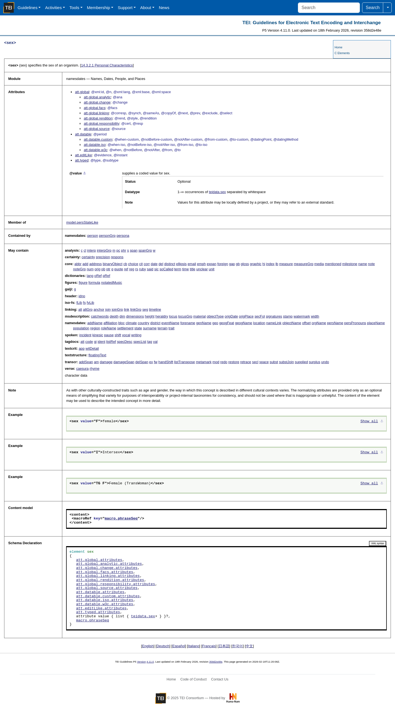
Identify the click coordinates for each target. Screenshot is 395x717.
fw (155, 362)
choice (133, 264)
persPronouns (355, 323)
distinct (169, 264)
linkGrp (136, 309)
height (149, 316)
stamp (288, 316)
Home (338, 47)
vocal (126, 335)
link (126, 309)
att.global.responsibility (101, 123)
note (371, 264)
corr (147, 264)
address (95, 264)
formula (94, 282)
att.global (82, 92)
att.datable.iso (95, 145)
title (192, 269)
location (259, 323)
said (150, 269)
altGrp (88, 309)
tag (149, 342)
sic (156, 269)
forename (187, 323)
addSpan (86, 362)
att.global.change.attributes (106, 568)
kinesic (97, 335)
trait (171, 328)
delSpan (141, 362)
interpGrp (104, 250)
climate (131, 323)
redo (223, 362)
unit (212, 269)
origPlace (246, 316)
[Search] (329, 7)
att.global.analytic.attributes (109, 564)
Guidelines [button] (28, 7)
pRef (106, 276)
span (133, 250)
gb (238, 264)
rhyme (95, 368)
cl (85, 250)
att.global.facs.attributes (104, 572)
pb (103, 269)
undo (325, 362)
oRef (98, 276)
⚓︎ (84, 173)
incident (85, 335)
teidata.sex (217, 192)
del (161, 264)
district (155, 323)
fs (84, 303)
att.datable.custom (98, 139)
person (92, 236)
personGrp (107, 236)
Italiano (193, 646)
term (177, 269)
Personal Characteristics (107, 65)
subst (274, 362)
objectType (215, 316)
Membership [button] (98, 7)
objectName (292, 323)
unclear (202, 269)
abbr (77, 264)
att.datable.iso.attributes (104, 600)
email (192, 264)
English (148, 646)
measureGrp (303, 264)
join (108, 309)
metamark (203, 362)
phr (123, 250)
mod (216, 362)
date (154, 264)
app (81, 348)
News (164, 7)
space (264, 362)
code (89, 342)
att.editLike (83, 155)
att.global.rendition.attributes (110, 580)
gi (95, 342)
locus (173, 316)
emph (201, 264)
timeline (155, 309)
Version (141, 661)
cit (141, 264)
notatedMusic (111, 282)
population (81, 328)
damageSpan (124, 362)
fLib (79, 303)
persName (335, 323)
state (138, 328)
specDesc (124, 342)
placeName (376, 323)
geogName (243, 323)
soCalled (166, 269)
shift (118, 335)
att (82, 342)
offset (306, 323)
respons (117, 257)
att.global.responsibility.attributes (115, 584)
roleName (108, 328)
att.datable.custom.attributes (108, 596)
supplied (301, 362)
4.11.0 (150, 661)
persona (123, 236)
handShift (165, 362)
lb (276, 264)
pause (109, 335)
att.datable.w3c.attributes (104, 604)
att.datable (83, 134)
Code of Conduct (193, 679)
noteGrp (79, 269)
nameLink (273, 323)
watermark (302, 316)
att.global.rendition (98, 118)
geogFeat (226, 323)
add (85, 264)
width (315, 316)
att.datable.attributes (100, 592)
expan (211, 264)
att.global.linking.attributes (108, 576)
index (270, 264)
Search (373, 7)
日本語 (224, 646)
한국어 (237, 646)
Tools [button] (74, 7)
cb (125, 264)
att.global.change (97, 102)
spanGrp (145, 250)
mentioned (333, 264)
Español (178, 646)
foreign (222, 264)
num (90, 269)
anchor (99, 309)
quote (118, 269)
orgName (319, 323)
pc (118, 250)
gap (232, 264)
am (96, 362)
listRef (111, 342)
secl (255, 362)
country (143, 323)
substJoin (286, 362)
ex (151, 362)
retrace (245, 362)
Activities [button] (53, 7)
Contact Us (219, 679)
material (199, 316)
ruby (142, 269)
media (319, 264)
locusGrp (185, 316)
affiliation (110, 323)
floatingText (97, 355)
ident (101, 342)
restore (233, 362)
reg (131, 269)
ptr (108, 269)
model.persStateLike (82, 222)
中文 (249, 646)
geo (215, 323)
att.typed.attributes (98, 612)
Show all (369, 421)
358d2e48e (215, 661)
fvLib (90, 303)
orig (97, 269)
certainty (88, 257)
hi (264, 264)
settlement (125, 328)
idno (81, 296)
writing (136, 335)
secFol (260, 316)
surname (150, 328)
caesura (82, 368)
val (155, 342)
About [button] (145, 7)
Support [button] (125, 7)
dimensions (135, 316)
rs (136, 269)
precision (103, 257)
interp (91, 250)
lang (90, 276)
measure (286, 264)
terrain (163, 328)
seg (145, 309)
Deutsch (163, 646)
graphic (255, 264)
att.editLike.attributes (101, 608)
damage (106, 362)
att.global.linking (96, 113)
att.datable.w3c (95, 150)
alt (80, 309)
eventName (170, 323)
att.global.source (96, 129)
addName (95, 323)
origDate (231, 316)
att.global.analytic (97, 97)
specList (139, 342)
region (95, 328)
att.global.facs (94, 108)
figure (83, 282)
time (185, 269)
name (362, 264)
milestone (349, 264)
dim (122, 316)
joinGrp (117, 309)
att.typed (81, 160)
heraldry (162, 316)
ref (126, 269)
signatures (274, 316)
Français (209, 646)
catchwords (100, 316)
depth (114, 316)
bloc (121, 323)
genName (203, 323)
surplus (314, 362)
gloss (245, 264)
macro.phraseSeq (121, 518)
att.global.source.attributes (106, 588)
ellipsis (181, 264)
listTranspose (184, 362)
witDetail (92, 348)
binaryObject (112, 264)
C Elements (342, 53)
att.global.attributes (99, 560)
